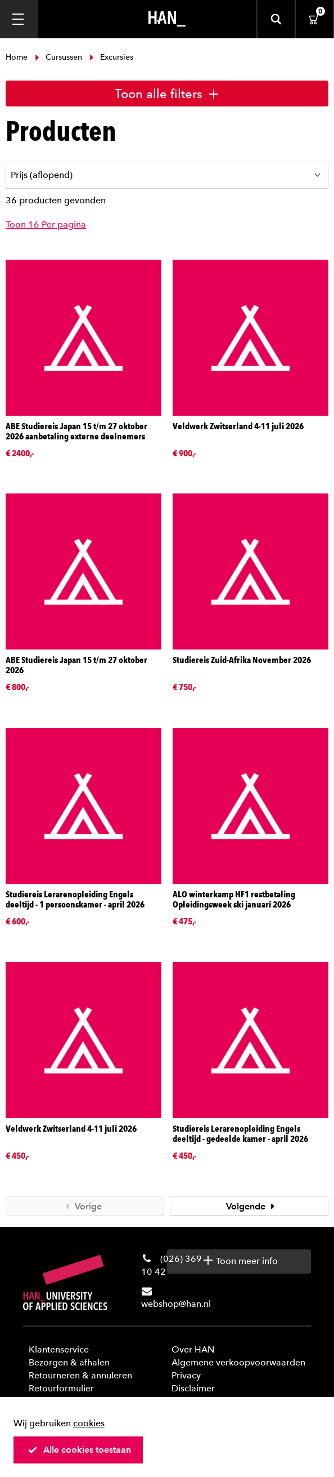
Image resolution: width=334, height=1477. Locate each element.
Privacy (186, 1375)
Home (18, 57)
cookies (89, 1423)
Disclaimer (193, 1388)
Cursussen (58, 57)
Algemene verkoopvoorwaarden (238, 1362)
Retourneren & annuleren (80, 1375)
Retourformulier (61, 1388)
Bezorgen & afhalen (69, 1362)
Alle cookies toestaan (79, 1449)
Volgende (252, 1206)
